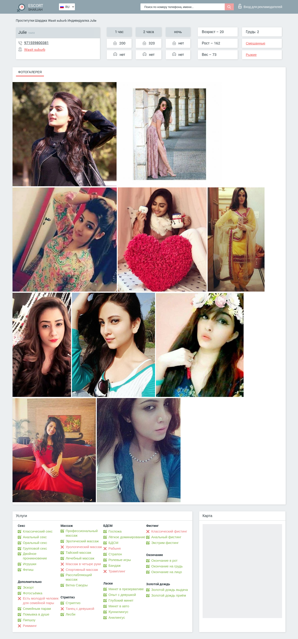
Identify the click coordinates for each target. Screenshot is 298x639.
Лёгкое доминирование (127, 537)
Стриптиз (73, 603)
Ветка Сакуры (77, 585)
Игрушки (29, 564)
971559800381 (36, 43)
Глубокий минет (121, 600)
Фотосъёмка (32, 593)
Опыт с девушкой (122, 595)
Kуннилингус (118, 612)
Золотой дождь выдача (169, 590)
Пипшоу (29, 620)
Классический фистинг (169, 531)
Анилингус (117, 618)
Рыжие (251, 55)
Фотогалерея (30, 72)
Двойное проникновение (35, 556)
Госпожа (115, 531)
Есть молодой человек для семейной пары (41, 600)
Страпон (115, 554)
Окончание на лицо (166, 572)
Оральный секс (35, 543)
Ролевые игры (120, 560)
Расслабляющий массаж (79, 577)
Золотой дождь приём (168, 595)
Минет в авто (119, 606)
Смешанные (255, 43)
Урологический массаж (84, 547)
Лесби (71, 614)
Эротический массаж (82, 541)
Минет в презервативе (126, 589)
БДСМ (113, 543)
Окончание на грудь (167, 566)
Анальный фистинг (166, 537)
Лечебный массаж (80, 558)
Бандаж (115, 566)
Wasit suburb (57, 20)
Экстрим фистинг (165, 543)
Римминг (30, 626)
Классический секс (38, 531)
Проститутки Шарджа (31, 20)
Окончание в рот (164, 561)
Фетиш (28, 570)
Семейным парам (37, 609)
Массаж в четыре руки (83, 564)
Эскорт (28, 587)
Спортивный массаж (82, 570)
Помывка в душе (36, 614)
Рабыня (115, 548)
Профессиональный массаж (82, 533)
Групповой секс (35, 548)
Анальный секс (35, 537)
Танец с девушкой (80, 609)
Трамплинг (117, 571)
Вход (260, 6)
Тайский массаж (78, 553)
